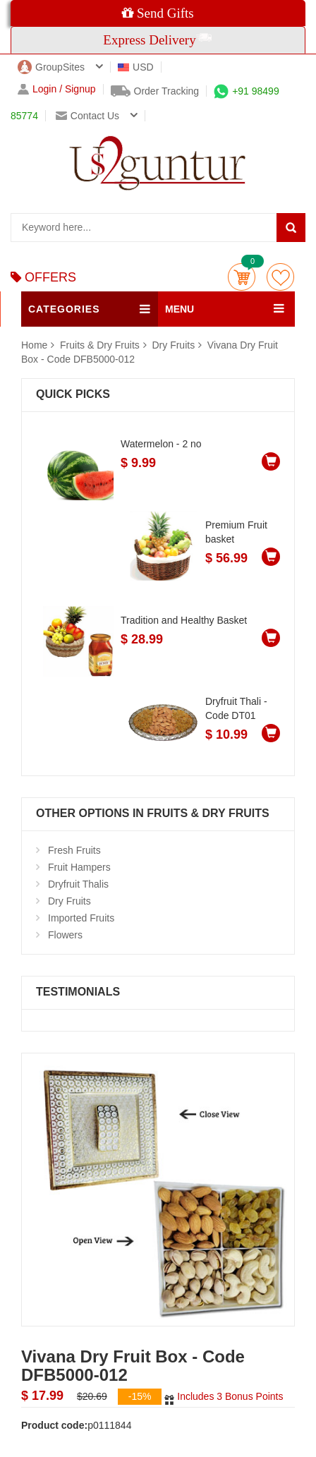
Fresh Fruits (74, 850)
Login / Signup (57, 89)
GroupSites (51, 67)
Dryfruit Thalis (78, 884)
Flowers (65, 935)
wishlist (280, 277)
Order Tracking (155, 91)
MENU (179, 309)
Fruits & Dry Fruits (101, 345)
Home (34, 345)
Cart (241, 277)
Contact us (87, 115)
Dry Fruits (173, 345)
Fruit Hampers (79, 867)
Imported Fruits (81, 918)
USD (136, 67)
